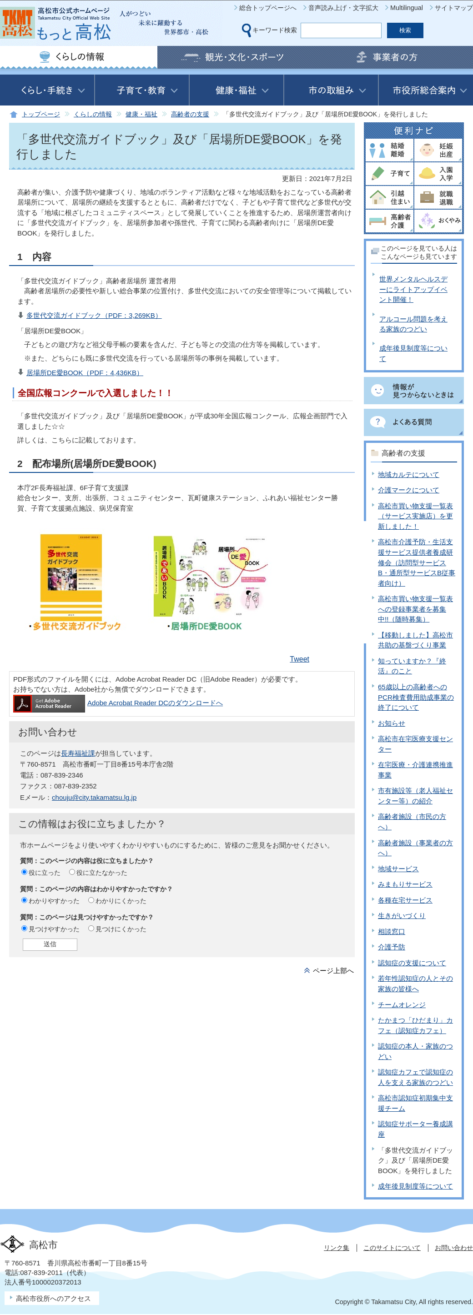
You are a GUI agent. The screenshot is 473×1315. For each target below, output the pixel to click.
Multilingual (406, 7)
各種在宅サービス (405, 900)
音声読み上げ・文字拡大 (343, 7)
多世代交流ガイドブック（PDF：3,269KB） (94, 315)
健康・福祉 (141, 114)
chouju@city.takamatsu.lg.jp (94, 797)
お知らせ (391, 723)
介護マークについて (408, 490)
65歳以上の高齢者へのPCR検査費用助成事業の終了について (416, 697)
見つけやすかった (54, 929)
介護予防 (391, 947)
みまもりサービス (405, 884)
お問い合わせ (454, 1247)
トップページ (41, 114)
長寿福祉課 (78, 753)
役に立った (44, 872)
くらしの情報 (93, 114)
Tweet (299, 659)
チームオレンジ (402, 1005)
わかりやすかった (54, 900)
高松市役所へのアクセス (53, 1298)
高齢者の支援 (190, 114)
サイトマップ (454, 7)
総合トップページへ (268, 7)
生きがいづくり (402, 915)
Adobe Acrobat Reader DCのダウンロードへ (118, 703)
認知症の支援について (412, 963)
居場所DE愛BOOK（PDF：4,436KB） (84, 372)
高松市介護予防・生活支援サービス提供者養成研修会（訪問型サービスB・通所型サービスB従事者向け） (416, 562)
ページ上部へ (333, 970)
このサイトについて (392, 1247)
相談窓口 (391, 931)
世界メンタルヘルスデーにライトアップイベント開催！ (413, 289)
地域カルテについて (408, 474)
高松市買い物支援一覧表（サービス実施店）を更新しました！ (415, 516)
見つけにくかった (121, 929)
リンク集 (336, 1247)
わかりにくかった (121, 900)
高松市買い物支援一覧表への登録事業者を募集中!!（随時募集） (415, 609)
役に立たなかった (101, 872)
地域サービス (398, 869)
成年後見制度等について (415, 1186)
